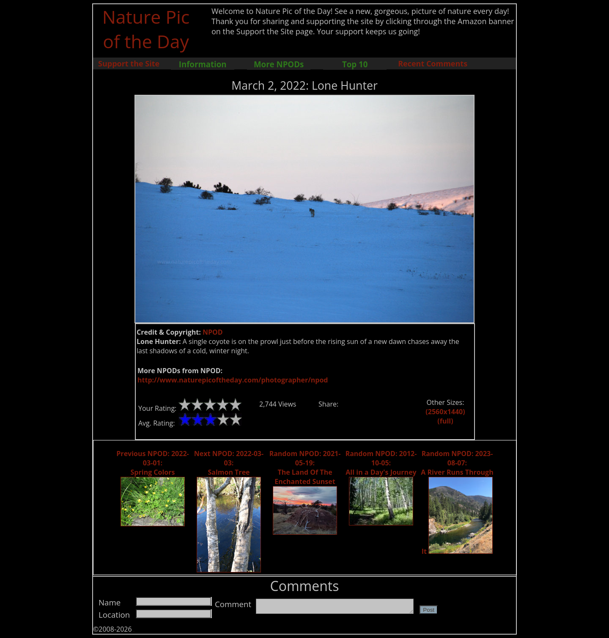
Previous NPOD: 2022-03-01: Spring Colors (152, 463)
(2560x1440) (445, 411)
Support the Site (128, 63)
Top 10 (355, 64)
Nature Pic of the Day (146, 28)
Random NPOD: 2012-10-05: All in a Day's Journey (381, 463)
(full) (445, 421)
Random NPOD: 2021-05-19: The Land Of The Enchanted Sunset (305, 467)
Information (203, 64)
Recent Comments (432, 63)
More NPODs (279, 64)
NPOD (213, 332)
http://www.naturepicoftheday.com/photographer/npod (232, 380)
